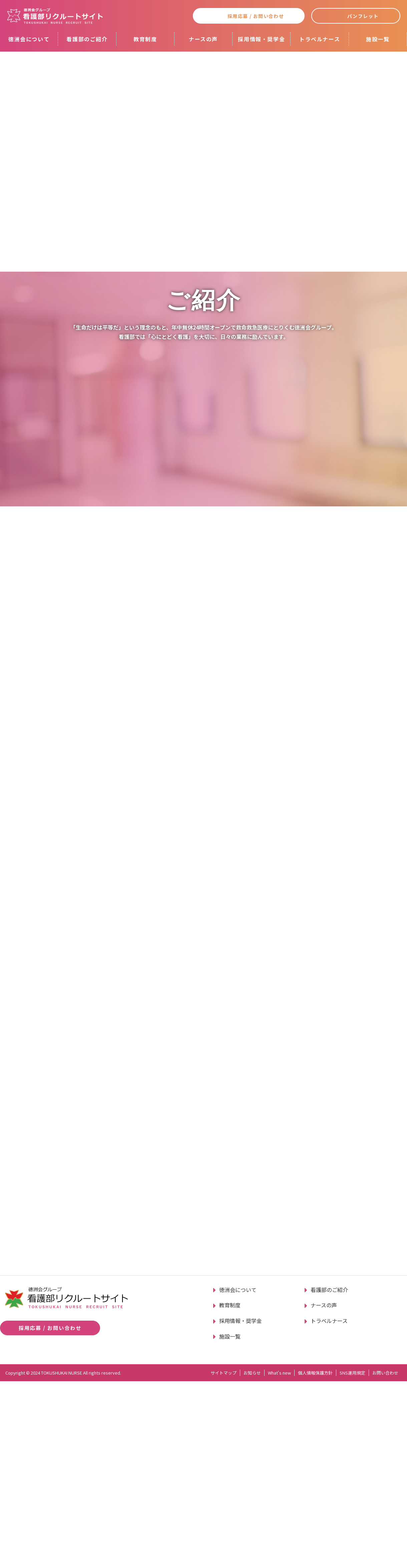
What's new (279, 1542)
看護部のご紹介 (86, 39)
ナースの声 (203, 39)
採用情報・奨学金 (261, 39)
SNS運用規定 (352, 1542)
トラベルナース (319, 39)
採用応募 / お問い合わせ (256, 16)
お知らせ (252, 1542)
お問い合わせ (385, 1542)
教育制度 (145, 39)
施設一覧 (377, 39)
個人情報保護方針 (315, 1542)
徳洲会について (28, 39)
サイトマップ (224, 1542)
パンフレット (362, 16)
